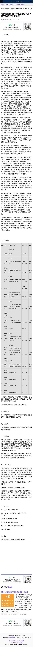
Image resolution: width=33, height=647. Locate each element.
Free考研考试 (11, 637)
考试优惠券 (4, 614)
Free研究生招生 (16, 1)
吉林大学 (10, 4)
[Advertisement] (16, 558)
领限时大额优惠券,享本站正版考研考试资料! (14, 592)
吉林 (5, 4)
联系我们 (16, 640)
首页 (2, 4)
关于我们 (11, 640)
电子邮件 (21, 640)
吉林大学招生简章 (20, 4)
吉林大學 (9, 587)
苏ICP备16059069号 (16, 642)
